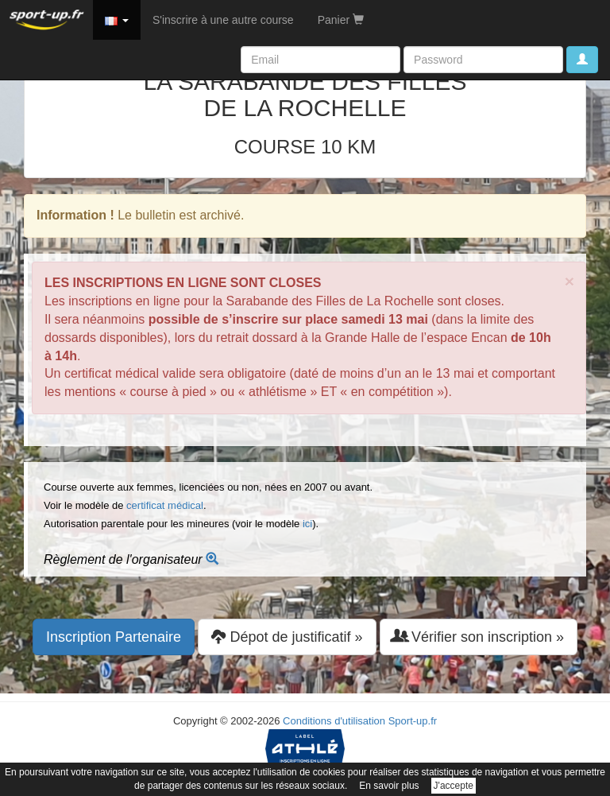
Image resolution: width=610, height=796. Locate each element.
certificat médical (164, 505)
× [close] (569, 281)
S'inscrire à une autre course (223, 20)
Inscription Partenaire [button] (113, 637)
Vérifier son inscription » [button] (478, 636)
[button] (117, 20)
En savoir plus (389, 785)
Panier (341, 20)
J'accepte (453, 785)
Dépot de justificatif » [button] (286, 636)
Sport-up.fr (412, 721)
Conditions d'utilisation (334, 721)
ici (307, 524)
